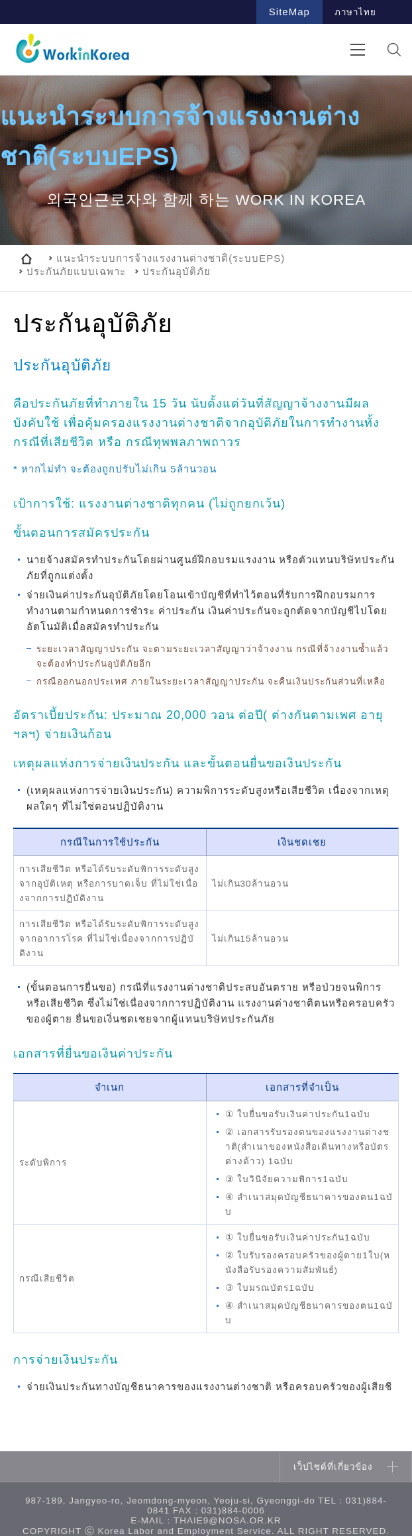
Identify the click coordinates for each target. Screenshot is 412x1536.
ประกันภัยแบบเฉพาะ (76, 271)
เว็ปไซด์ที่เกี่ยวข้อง (333, 1467)
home (26, 258)
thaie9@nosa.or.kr (228, 1520)
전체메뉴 (357, 49)
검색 (394, 49)
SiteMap (289, 11)
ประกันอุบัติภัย (176, 271)
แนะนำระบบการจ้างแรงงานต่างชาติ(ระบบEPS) (170, 258)
